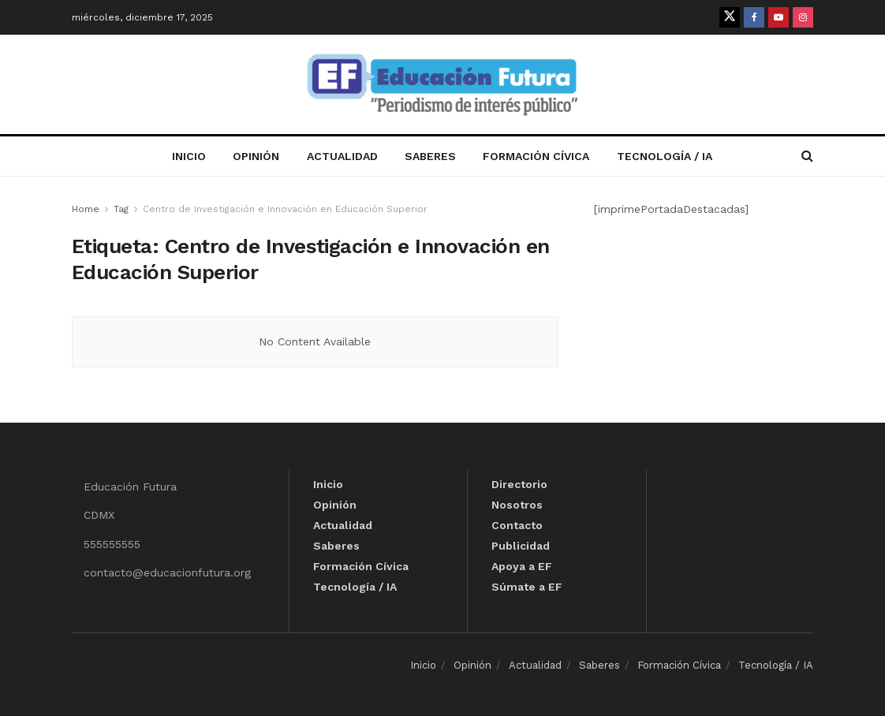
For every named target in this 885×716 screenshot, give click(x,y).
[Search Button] (807, 156)
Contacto (517, 525)
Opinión (256, 156)
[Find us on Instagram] (803, 17)
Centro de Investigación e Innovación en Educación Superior (285, 208)
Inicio (189, 156)
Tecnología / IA (664, 156)
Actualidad (342, 156)
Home (85, 208)
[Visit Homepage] (442, 84)
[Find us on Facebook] (754, 17)
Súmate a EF (526, 586)
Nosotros (517, 504)
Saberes (430, 156)
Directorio (519, 484)
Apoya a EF (521, 566)
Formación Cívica (536, 156)
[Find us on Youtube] (778, 17)
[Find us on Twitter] (729, 17)
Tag (121, 208)
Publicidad (520, 545)
